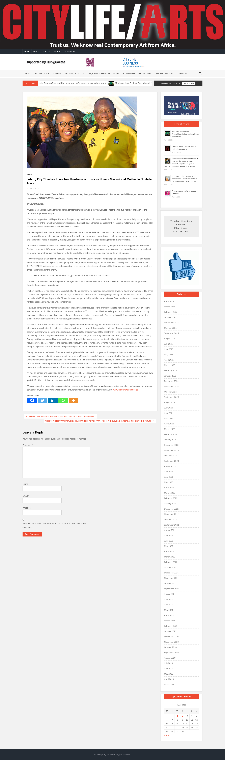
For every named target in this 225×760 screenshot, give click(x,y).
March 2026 (169, 306)
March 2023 (169, 493)
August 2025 (169, 338)
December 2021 (171, 572)
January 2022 (170, 567)
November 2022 (171, 514)
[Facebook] (32, 400)
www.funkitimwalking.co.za (125, 389)
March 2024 (169, 429)
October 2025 (170, 328)
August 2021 (169, 594)
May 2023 (168, 482)
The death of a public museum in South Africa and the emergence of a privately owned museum (68, 83)
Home (27, 52)
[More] (73, 400)
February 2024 (170, 434)
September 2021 (171, 588)
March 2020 (169, 684)
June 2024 (168, 413)
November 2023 (171, 450)
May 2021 (168, 610)
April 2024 (169, 423)
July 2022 (168, 535)
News (27, 73)
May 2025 (168, 354)
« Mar (167, 735)
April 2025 (169, 360)
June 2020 (168, 668)
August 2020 (169, 658)
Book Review (72, 73)
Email (26, 495)
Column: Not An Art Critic (137, 73)
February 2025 (170, 370)
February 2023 (170, 498)
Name (26, 484)
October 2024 (170, 391)
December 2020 (171, 636)
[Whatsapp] (63, 400)
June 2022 (168, 541)
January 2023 (170, 503)
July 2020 (168, 663)
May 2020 (168, 674)
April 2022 (169, 551)
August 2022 (169, 530)
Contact (47, 52)
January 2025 (170, 376)
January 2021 (170, 631)
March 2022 (169, 556)
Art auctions (42, 73)
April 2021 (169, 615)
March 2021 (169, 620)
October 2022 (170, 519)
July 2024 (168, 407)
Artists (57, 73)
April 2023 (169, 487)
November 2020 (171, 642)
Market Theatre (165, 73)
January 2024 (170, 439)
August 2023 (169, 466)
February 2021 (170, 626)
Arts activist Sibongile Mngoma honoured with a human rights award (62, 416)
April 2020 (169, 679)
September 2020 (171, 652)
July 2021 (168, 599)
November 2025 (171, 322)
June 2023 (168, 477)
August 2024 (169, 402)
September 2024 (171, 397)
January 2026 (170, 317)
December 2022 (171, 509)
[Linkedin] (53, 400)
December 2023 (171, 445)
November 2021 (171, 578)
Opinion (182, 73)
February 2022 (170, 562)
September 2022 (171, 525)
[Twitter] (42, 400)
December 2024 (171, 381)
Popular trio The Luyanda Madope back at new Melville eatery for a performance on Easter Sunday (185, 178)
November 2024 (171, 386)
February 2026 (170, 312)
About (36, 52)
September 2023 (171, 461)
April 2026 (169, 301)
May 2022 (168, 546)
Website (27, 507)
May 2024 (168, 418)
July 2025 (168, 344)
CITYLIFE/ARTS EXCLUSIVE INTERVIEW (101, 73)
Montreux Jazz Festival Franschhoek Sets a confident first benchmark (185, 134)
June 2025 (168, 349)
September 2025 (171, 333)
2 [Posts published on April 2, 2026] (182, 715)
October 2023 (170, 455)
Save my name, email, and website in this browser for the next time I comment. (54, 525)
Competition (70, 52)
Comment (28, 445)
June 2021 (168, 604)
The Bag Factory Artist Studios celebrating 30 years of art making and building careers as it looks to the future (98, 421)
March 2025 (169, 365)
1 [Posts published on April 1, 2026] (177, 715)
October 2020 (170, 647)
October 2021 (170, 583)
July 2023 (168, 471)
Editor (57, 52)
